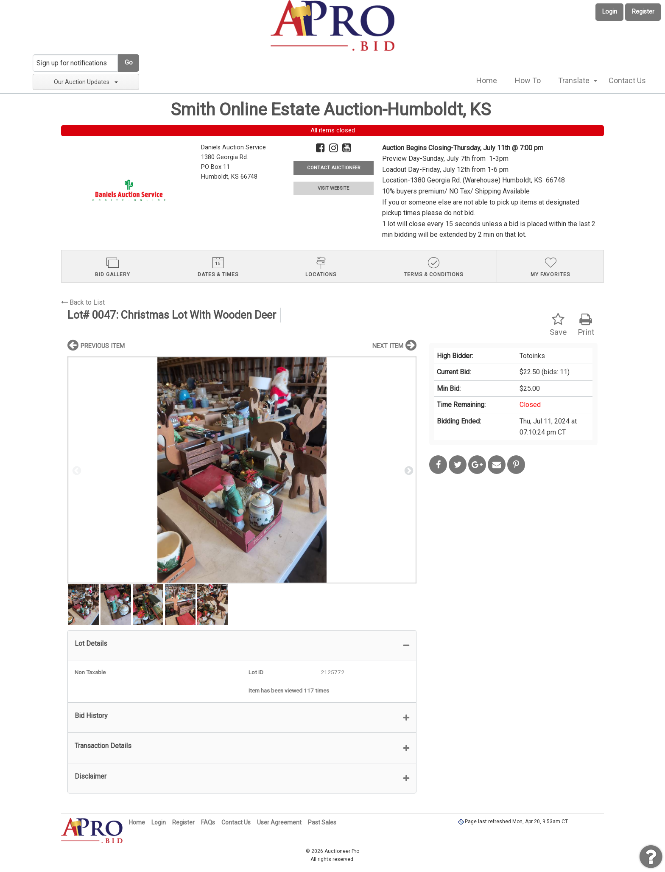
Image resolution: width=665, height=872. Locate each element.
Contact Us (627, 80)
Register (643, 11)
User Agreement (279, 822)
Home (486, 80)
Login (609, 11)
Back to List (83, 302)
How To (528, 80)
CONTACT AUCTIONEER (333, 168)
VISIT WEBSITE (333, 188)
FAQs (208, 822)
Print (586, 325)
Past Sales (322, 822)
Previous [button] (76, 470)
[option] (241, 469)
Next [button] (408, 470)
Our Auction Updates (86, 82)
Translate (574, 80)
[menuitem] (486, 80)
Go (129, 62)
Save (558, 325)
